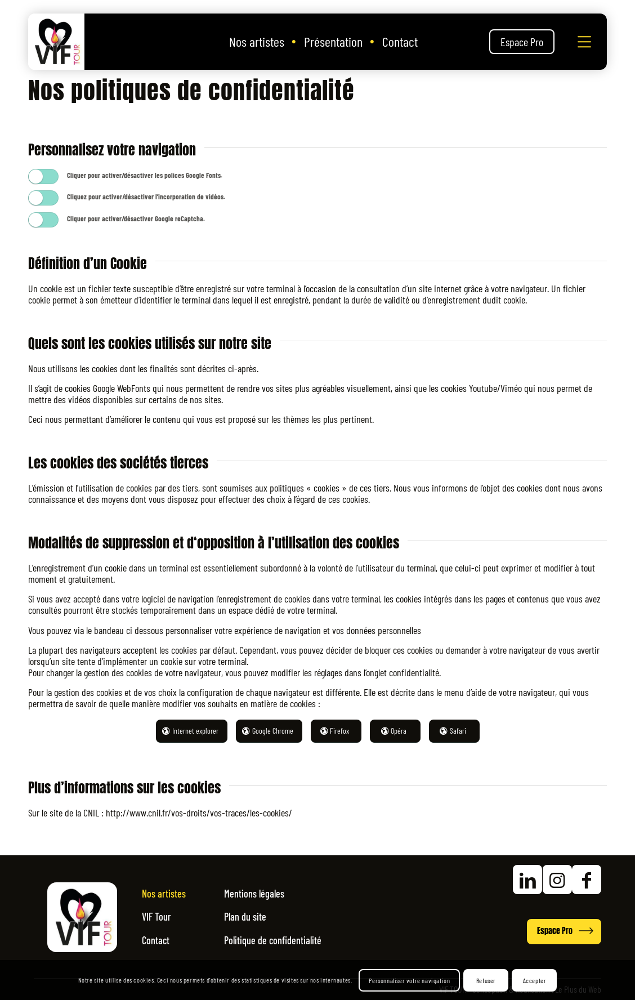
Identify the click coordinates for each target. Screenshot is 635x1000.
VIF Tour (159, 917)
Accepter (535, 980)
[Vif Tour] (56, 42)
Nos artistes (168, 895)
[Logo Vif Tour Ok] (82, 917)
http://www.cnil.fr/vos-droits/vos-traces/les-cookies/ (198, 812)
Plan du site (257, 917)
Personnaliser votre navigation (409, 980)
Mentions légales (268, 895)
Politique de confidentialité (290, 939)
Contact (158, 939)
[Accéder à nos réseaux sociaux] (515, 882)
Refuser (486, 980)
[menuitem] (257, 42)
